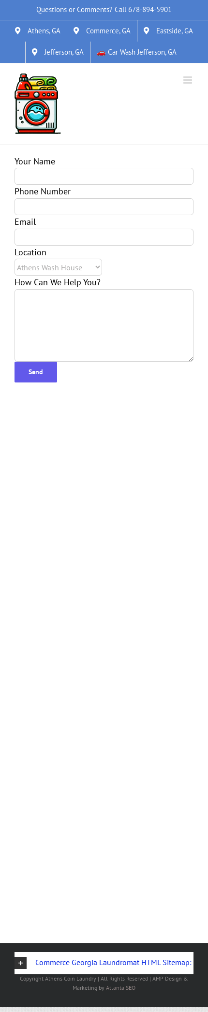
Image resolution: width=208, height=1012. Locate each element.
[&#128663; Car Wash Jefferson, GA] (136, 52)
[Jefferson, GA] (58, 52)
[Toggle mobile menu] (188, 80)
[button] (104, 963)
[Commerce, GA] (102, 31)
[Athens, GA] (38, 31)
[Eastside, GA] (168, 31)
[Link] (38, 104)
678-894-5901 (150, 9)
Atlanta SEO (120, 987)
